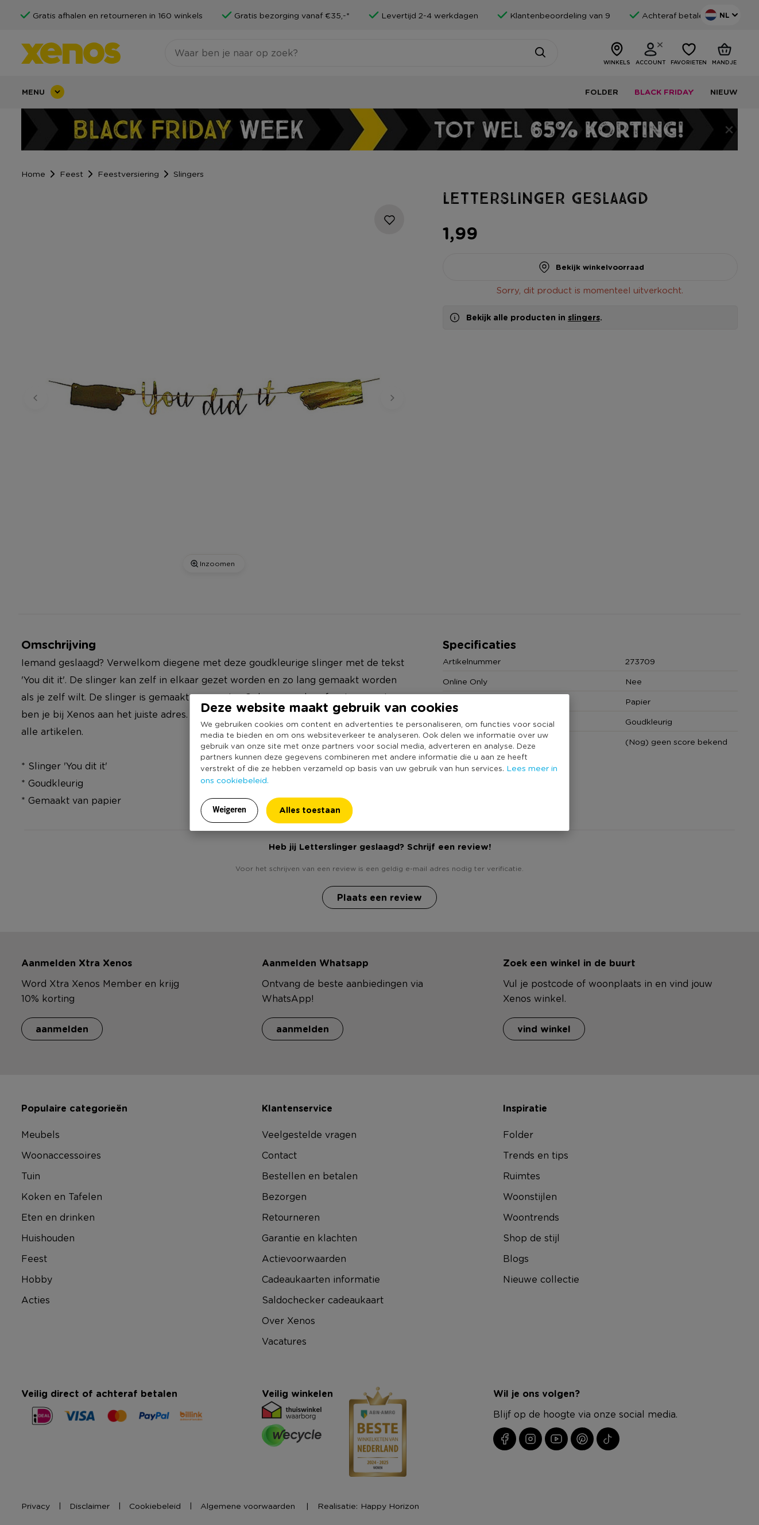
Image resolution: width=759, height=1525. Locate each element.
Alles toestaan (309, 809)
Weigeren (229, 809)
